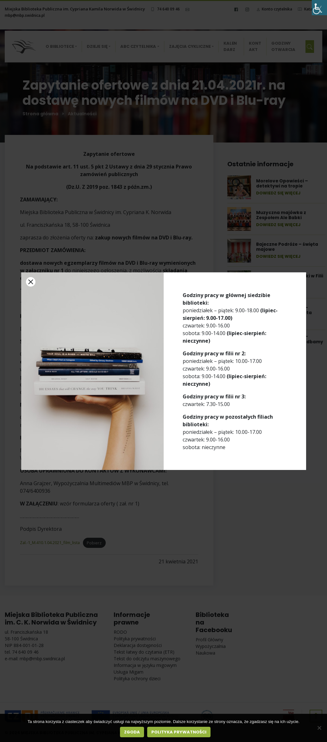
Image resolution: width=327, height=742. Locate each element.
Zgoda (132, 732)
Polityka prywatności (178, 732)
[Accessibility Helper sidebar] (319, 7)
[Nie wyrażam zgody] (319, 728)
